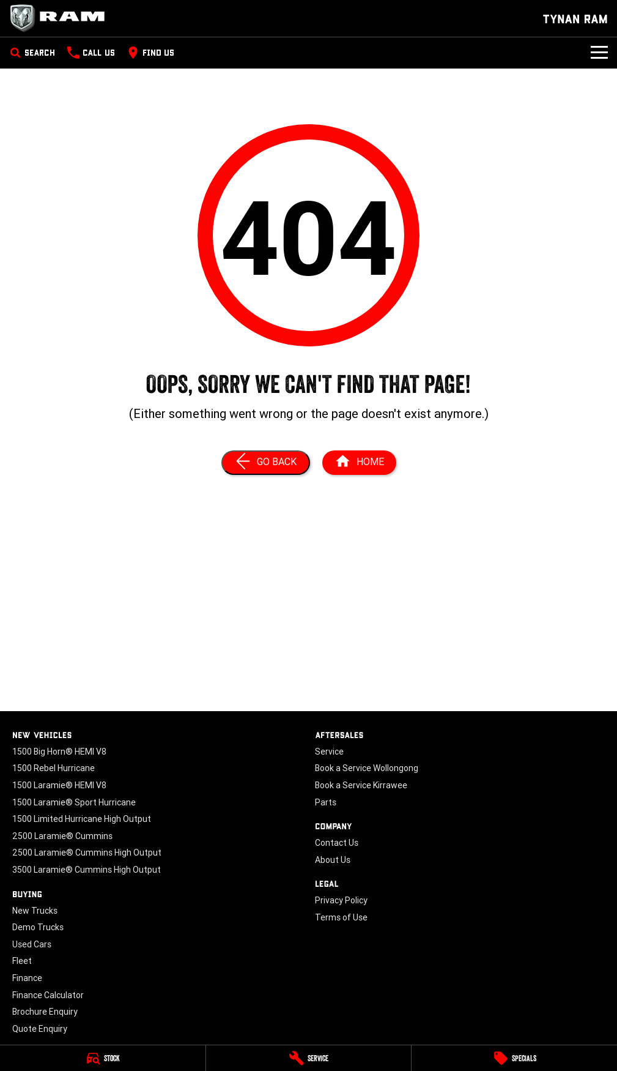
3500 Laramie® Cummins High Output (86, 869)
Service (329, 751)
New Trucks (34, 910)
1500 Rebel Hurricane (53, 768)
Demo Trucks (38, 927)
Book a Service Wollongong (366, 768)
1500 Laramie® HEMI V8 (59, 785)
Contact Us (336, 842)
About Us (332, 859)
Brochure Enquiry (45, 1011)
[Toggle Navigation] (599, 52)
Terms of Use (341, 917)
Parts (325, 802)
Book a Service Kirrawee (361, 785)
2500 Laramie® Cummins (62, 836)
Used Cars (31, 944)
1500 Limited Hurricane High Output (81, 818)
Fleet (22, 960)
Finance (27, 977)
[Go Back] (265, 462)
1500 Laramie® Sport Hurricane (74, 802)
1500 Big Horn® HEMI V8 (59, 751)
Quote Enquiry (39, 1028)
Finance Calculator (48, 995)
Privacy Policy (341, 900)
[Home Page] (61, 18)
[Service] (309, 1058)
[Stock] (102, 1058)
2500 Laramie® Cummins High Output (86, 852)
